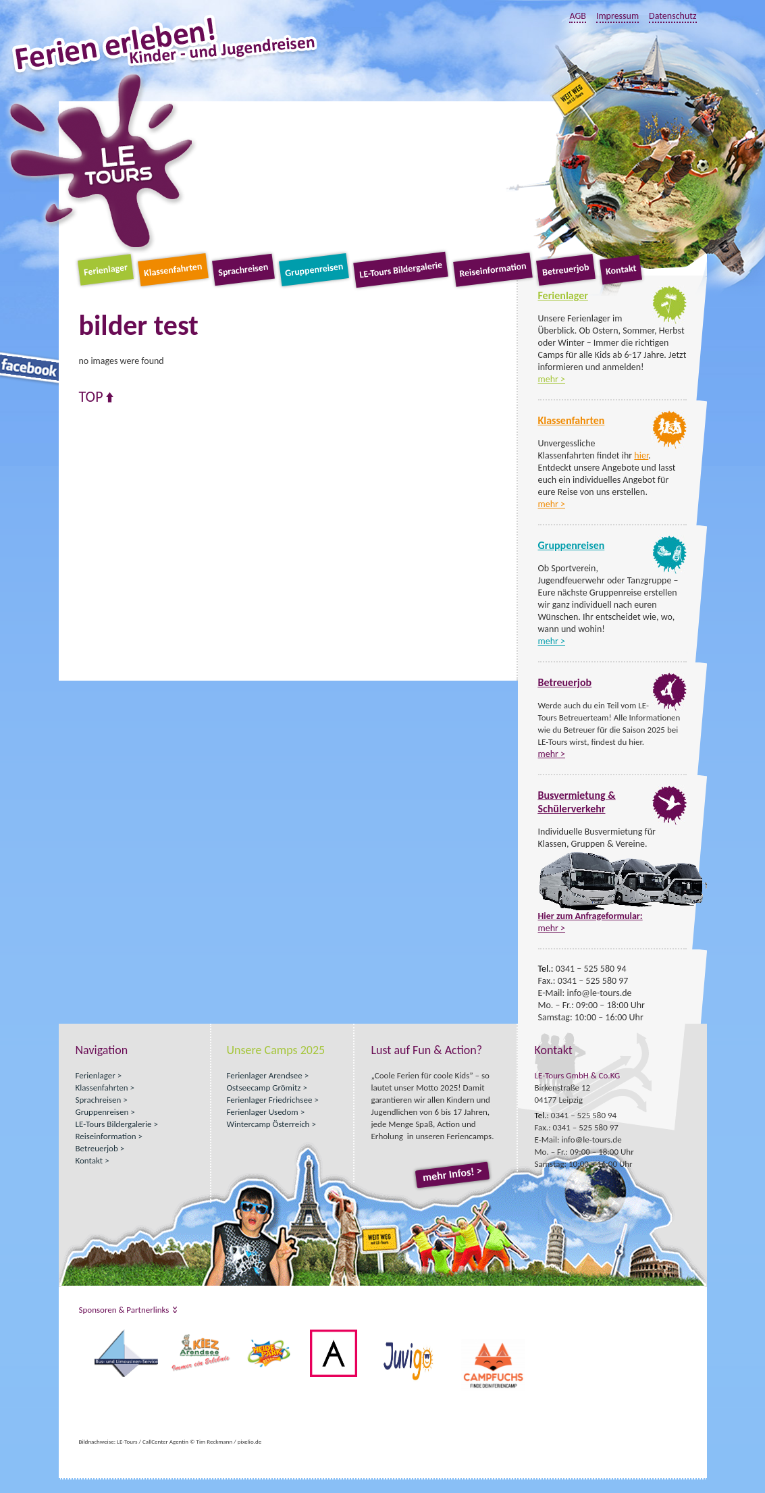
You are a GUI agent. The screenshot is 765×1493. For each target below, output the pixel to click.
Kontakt (621, 269)
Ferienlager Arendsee (264, 1075)
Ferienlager (105, 269)
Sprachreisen (243, 270)
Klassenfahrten (173, 270)
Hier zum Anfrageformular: (590, 916)
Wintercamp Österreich (268, 1124)
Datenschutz (672, 16)
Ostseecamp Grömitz (264, 1087)
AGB (577, 16)
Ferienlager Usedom (262, 1112)
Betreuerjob (566, 269)
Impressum (617, 16)
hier (641, 455)
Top (91, 397)
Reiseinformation (492, 270)
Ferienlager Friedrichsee (270, 1100)
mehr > (552, 379)
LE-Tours (101, 161)
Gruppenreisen (314, 270)
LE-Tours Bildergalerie (401, 270)
